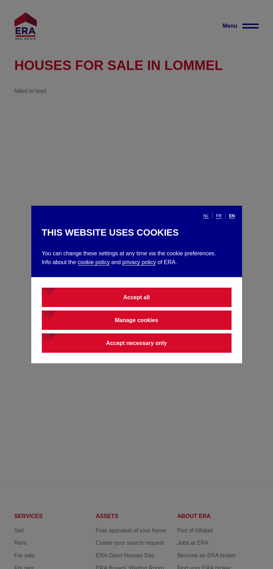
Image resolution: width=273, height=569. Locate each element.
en (232, 216)
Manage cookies (136, 320)
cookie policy (94, 262)
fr (219, 216)
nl (205, 216)
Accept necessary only (136, 343)
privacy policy (139, 262)
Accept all (136, 297)
